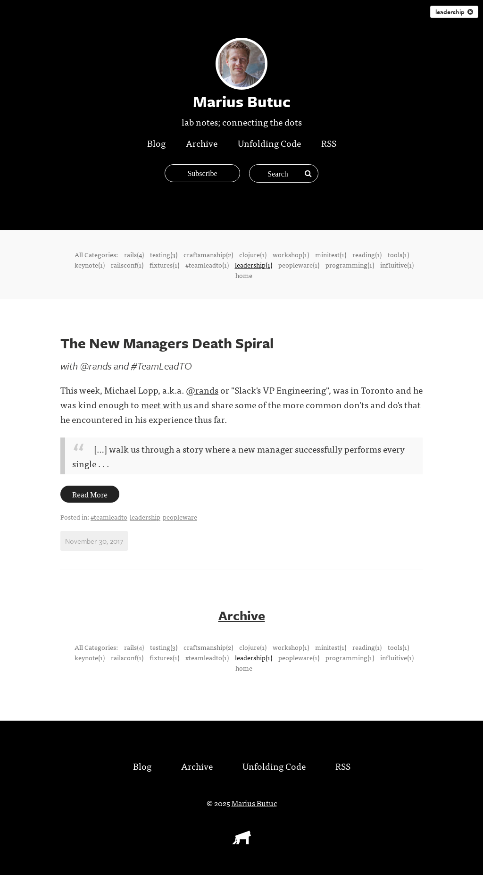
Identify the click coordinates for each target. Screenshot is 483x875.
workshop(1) (291, 254)
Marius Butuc (254, 803)
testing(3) (163, 254)
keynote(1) (90, 265)
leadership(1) (253, 265)
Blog (156, 142)
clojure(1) (252, 254)
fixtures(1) (164, 265)
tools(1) (398, 254)
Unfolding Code (269, 142)
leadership (454, 12)
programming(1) (349, 265)
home (243, 275)
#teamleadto (109, 517)
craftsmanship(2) (208, 254)
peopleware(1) (298, 265)
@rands (202, 389)
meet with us (166, 404)
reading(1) (367, 254)
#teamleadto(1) (207, 265)
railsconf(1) (127, 265)
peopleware (180, 517)
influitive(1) (397, 265)
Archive (201, 142)
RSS (328, 142)
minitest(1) (330, 254)
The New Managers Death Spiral (167, 343)
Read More (90, 494)
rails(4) (134, 254)
